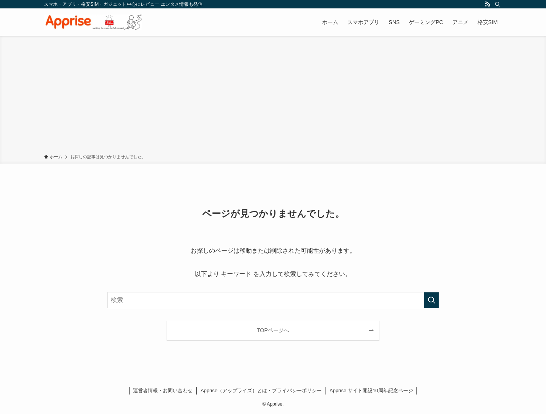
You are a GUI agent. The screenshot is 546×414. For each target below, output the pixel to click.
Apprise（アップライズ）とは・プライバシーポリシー (261, 390)
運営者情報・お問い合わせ (163, 390)
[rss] (488, 4)
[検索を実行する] (431, 300)
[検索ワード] (273, 300)
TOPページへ (273, 330)
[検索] (497, 4)
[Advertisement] (273, 96)
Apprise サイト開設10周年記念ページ (371, 390)
